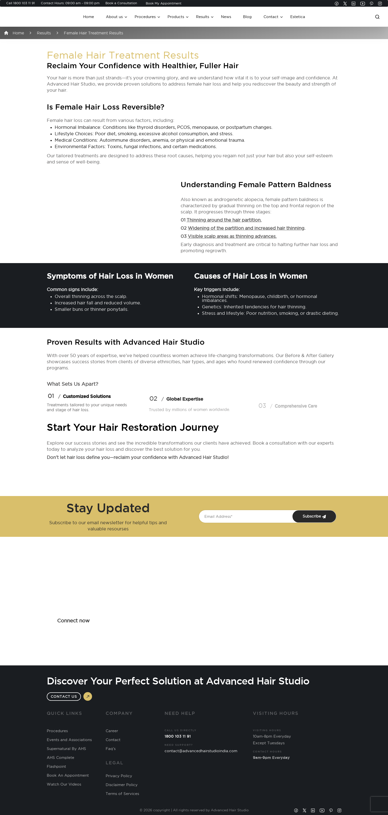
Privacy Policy (119, 776)
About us (114, 17)
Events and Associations (69, 740)
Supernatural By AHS (66, 749)
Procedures (145, 17)
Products (176, 17)
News (226, 17)
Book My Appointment (163, 3)
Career (112, 731)
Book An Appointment (68, 775)
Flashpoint (56, 767)
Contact (271, 17)
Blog (247, 17)
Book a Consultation (121, 3)
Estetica (297, 17)
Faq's (111, 749)
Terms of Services (122, 794)
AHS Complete (60, 758)
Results (202, 17)
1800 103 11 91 (24, 3)
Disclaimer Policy (122, 785)
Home (88, 17)
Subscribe (314, 516)
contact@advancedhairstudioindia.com (201, 751)
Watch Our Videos (64, 784)
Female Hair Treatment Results (93, 33)
